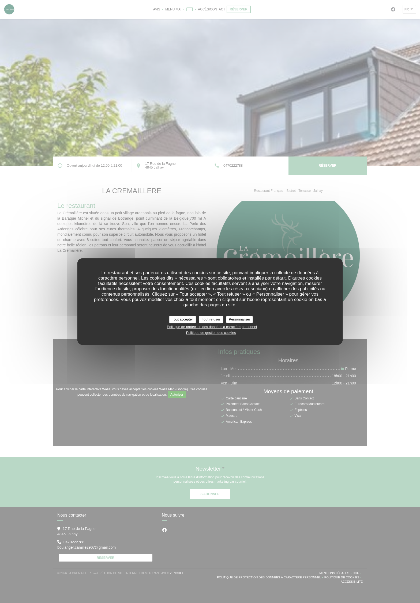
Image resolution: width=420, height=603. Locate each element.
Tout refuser (211, 319)
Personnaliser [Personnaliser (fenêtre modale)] (239, 319)
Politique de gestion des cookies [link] (211, 333)
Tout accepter (182, 319)
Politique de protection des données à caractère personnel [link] (212, 327)
